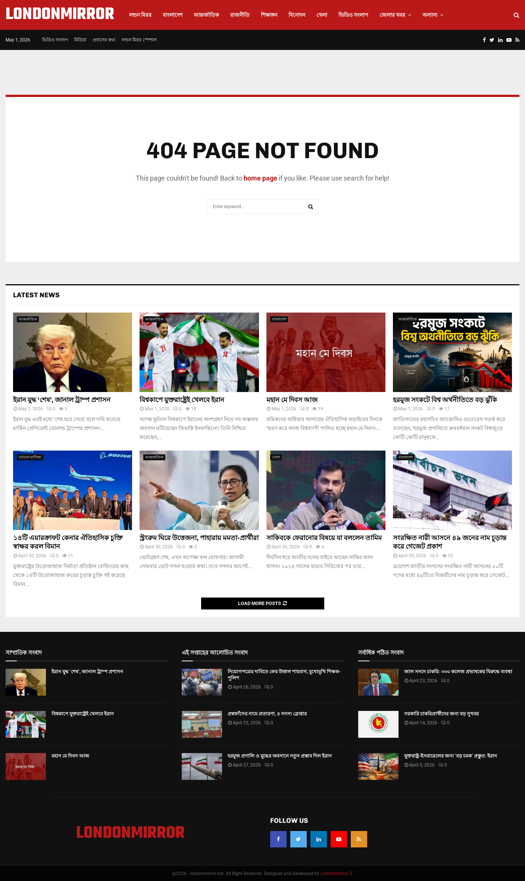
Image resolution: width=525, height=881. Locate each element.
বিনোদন (296, 15)
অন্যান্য (429, 15)
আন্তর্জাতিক (206, 15)
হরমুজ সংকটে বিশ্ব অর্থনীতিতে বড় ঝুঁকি (445, 400)
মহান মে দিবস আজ (292, 400)
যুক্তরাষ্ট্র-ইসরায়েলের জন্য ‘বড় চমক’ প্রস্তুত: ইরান (450, 756)
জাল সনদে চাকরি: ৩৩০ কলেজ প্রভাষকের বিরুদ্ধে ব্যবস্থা (458, 671)
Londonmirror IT (337, 873)
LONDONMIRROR (60, 15)
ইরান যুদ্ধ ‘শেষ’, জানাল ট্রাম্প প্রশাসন (61, 400)
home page (260, 178)
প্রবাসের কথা (104, 40)
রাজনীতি (240, 15)
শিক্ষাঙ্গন (269, 15)
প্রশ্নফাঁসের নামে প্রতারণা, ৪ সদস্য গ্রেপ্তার (267, 714)
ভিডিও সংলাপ (353, 15)
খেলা (321, 15)
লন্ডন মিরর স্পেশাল (139, 40)
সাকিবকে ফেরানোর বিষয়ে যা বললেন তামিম (324, 538)
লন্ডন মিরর (140, 15)
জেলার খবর (392, 15)
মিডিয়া (80, 40)
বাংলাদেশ (172, 15)
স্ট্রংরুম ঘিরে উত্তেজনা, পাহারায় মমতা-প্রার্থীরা (199, 538)
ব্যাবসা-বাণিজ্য (30, 457)
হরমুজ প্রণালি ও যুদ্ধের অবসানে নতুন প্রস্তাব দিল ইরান (280, 756)
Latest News (36, 295)
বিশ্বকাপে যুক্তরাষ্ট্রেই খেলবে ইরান (182, 400)
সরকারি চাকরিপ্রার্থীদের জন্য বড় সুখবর (441, 714)
